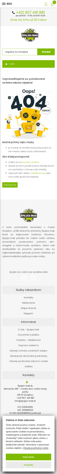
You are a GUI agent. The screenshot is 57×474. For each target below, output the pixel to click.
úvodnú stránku (30, 162)
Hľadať (46, 51)
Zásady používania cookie (35, 448)
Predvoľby (28, 465)
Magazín (28, 313)
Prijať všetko (28, 457)
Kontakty (28, 297)
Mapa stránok (28, 308)
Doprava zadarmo (28, 345)
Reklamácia (28, 303)
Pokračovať (10, 184)
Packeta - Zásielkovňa (29, 340)
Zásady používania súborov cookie (28, 361)
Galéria (29, 366)
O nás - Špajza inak (28, 329)
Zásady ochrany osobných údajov (28, 350)
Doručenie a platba (28, 335)
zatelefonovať (37, 173)
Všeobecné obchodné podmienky (28, 356)
